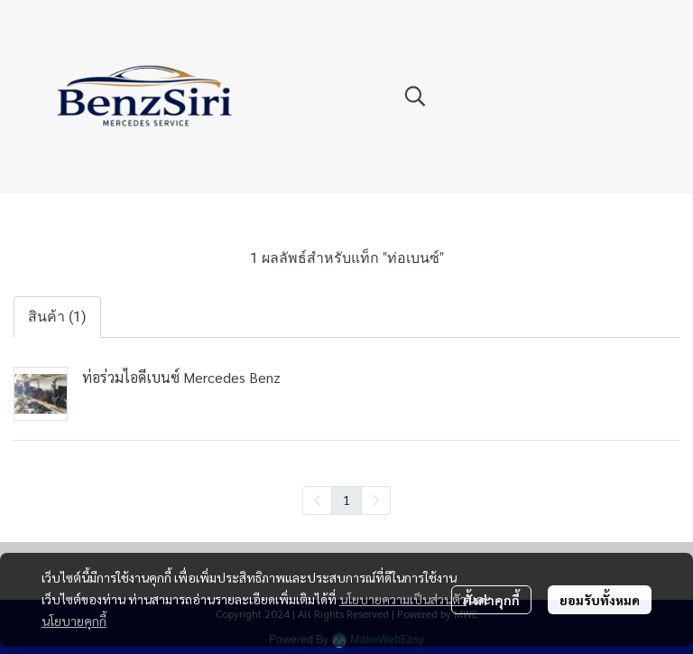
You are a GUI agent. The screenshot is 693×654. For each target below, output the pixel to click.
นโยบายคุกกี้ (74, 620)
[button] (512, 95)
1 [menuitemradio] (346, 499)
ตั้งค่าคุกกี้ (491, 600)
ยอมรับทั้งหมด (599, 600)
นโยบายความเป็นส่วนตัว (403, 599)
